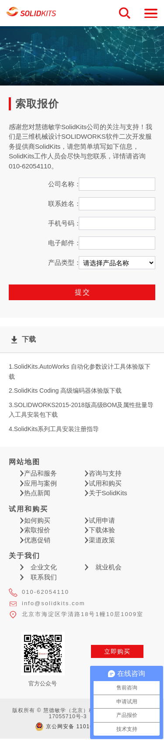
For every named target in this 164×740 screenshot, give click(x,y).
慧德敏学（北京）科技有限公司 (31, 13)
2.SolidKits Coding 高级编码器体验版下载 (65, 390)
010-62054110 (45, 592)
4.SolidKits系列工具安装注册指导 (54, 428)
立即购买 (117, 651)
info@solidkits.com (53, 603)
